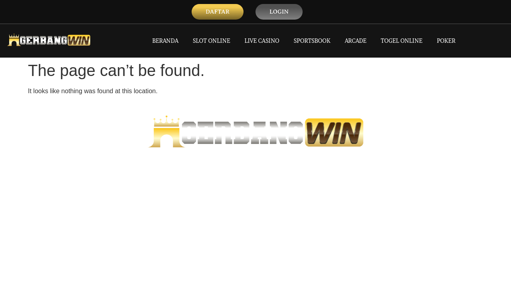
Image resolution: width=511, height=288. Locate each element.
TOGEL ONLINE (401, 40)
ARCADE (355, 40)
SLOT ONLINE (211, 40)
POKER (446, 40)
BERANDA (165, 40)
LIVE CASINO (262, 40)
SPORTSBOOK (312, 40)
